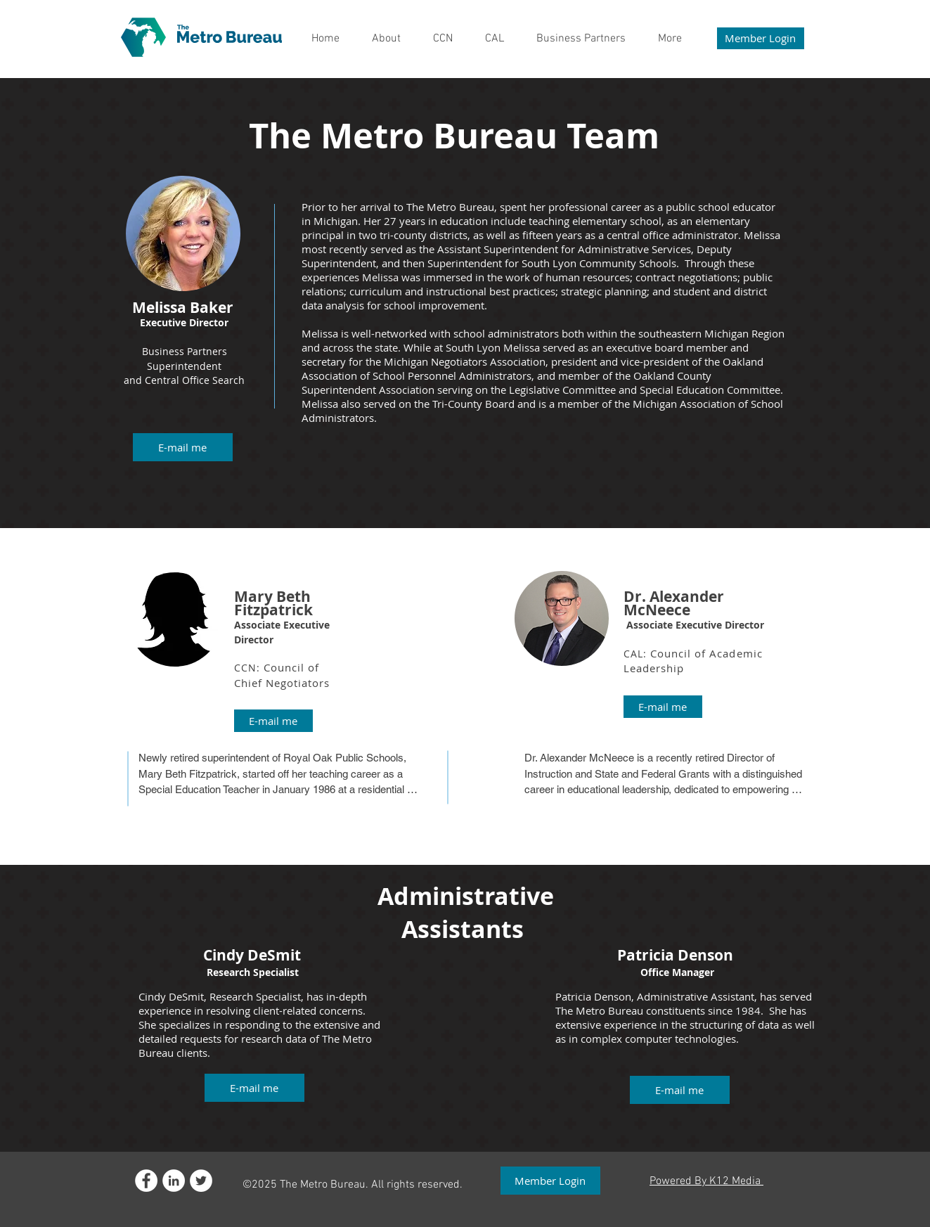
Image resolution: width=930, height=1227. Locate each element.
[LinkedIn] (173, 1180)
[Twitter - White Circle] (201, 1180)
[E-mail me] (273, 720)
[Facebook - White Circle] (146, 1180)
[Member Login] (760, 38)
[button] (183, 447)
